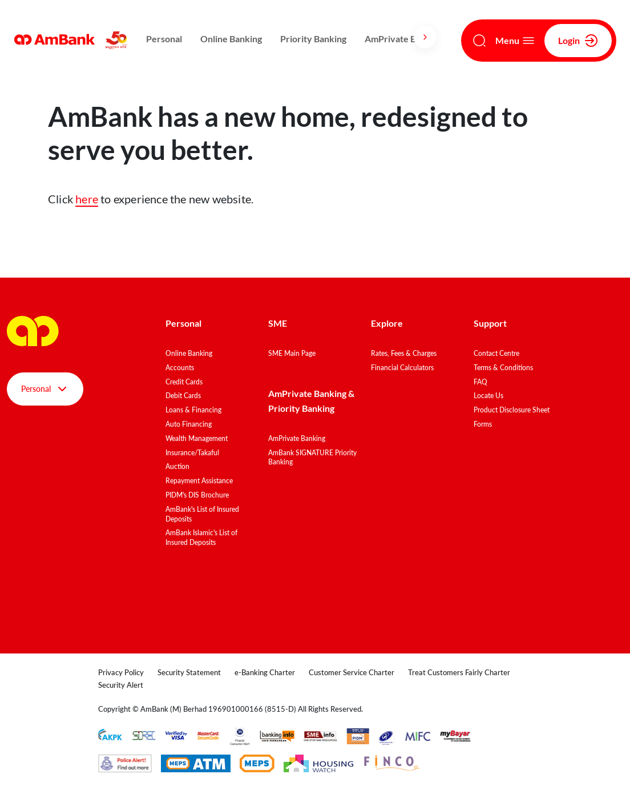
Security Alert (120, 684)
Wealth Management (196, 438)
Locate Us (488, 395)
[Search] (479, 40)
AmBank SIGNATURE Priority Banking (312, 457)
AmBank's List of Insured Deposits (202, 514)
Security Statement (189, 672)
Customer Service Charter (351, 672)
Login (578, 40)
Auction (177, 466)
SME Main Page (292, 353)
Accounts (179, 367)
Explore (387, 323)
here (86, 199)
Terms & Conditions (503, 367)
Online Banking (231, 38)
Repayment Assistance (199, 480)
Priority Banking (313, 38)
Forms (483, 424)
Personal (164, 38)
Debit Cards (183, 395)
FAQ (480, 382)
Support (490, 323)
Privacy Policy (121, 672)
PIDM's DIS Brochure (197, 495)
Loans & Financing (193, 410)
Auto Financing (188, 424)
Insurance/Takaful (192, 452)
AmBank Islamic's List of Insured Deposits (201, 537)
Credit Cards (184, 382)
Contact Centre (496, 353)
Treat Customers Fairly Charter (459, 672)
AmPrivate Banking (404, 38)
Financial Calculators (402, 367)
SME (277, 323)
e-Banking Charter (265, 672)
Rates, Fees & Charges (404, 353)
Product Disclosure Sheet (512, 410)
